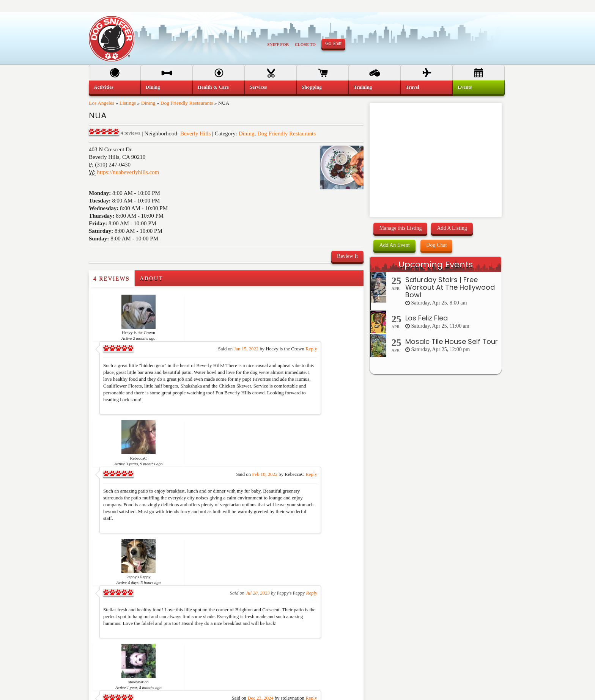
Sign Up (318, 630)
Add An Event (394, 245)
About (151, 278)
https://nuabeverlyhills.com (128, 172)
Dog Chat (436, 245)
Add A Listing (452, 228)
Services (258, 87)
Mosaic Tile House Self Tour (451, 341)
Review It (347, 256)
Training (363, 87)
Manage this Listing (400, 228)
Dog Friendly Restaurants (187, 103)
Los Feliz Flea (426, 318)
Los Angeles (101, 103)
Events (465, 87)
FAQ (314, 642)
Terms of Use (394, 630)
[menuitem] (115, 87)
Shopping (312, 87)
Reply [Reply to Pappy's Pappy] (350, 453)
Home (101, 630)
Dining (148, 103)
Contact (389, 655)
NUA (98, 115)
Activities (103, 87)
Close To (305, 44)
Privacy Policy (395, 642)
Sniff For (278, 44)
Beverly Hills (195, 133)
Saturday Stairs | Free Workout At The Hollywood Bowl (450, 287)
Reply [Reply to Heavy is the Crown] (350, 302)
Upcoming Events (435, 264)
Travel (412, 87)
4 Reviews (111, 278)
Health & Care (213, 87)
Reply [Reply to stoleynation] (350, 511)
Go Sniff (333, 43)
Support (317, 655)
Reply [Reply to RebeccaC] (350, 381)
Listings (128, 103)
